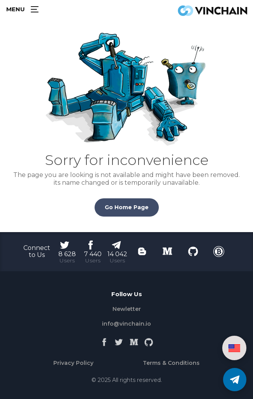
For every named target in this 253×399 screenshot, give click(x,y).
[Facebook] (104, 340)
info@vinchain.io (126, 323)
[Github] (148, 340)
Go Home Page (127, 207)
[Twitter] (119, 340)
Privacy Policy (73, 362)
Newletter (126, 308)
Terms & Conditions (171, 362)
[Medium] (134, 340)
